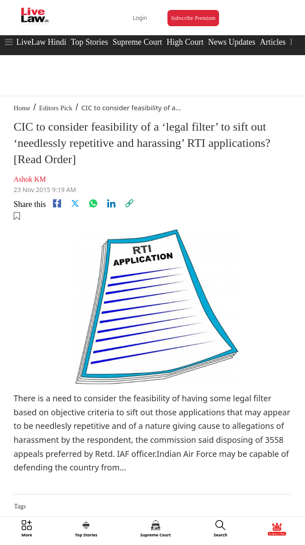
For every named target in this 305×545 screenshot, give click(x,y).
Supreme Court (137, 42)
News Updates (231, 42)
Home (22, 108)
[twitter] (75, 203)
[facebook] (57, 203)
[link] (129, 203)
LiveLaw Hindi (41, 42)
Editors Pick (55, 108)
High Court (185, 42)
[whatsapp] (93, 203)
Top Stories (89, 42)
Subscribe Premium (193, 18)
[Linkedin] (111, 203)
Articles (273, 42)
